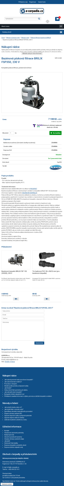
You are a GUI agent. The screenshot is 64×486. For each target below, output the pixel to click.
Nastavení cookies (7, 484)
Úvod (3, 37)
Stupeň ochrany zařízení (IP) (13, 413)
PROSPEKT (33, 189)
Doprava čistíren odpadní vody (13, 447)
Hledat (39, 18)
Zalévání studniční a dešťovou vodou (15, 419)
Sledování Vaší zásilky (11, 443)
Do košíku (57, 133)
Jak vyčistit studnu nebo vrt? (13, 407)
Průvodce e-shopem (10, 384)
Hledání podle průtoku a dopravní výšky (16, 386)
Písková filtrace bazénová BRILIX (41, 37)
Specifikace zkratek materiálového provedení (18, 411)
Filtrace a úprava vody (13, 37)
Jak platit (7, 441)
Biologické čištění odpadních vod (14, 394)
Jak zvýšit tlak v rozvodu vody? (13, 409)
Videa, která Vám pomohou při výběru (16, 390)
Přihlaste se (22, 2)
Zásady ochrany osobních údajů (14, 439)
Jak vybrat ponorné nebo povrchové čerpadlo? (18, 379)
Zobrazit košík (57, 19)
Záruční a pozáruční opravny (13, 437)
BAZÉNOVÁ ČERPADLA (29, 193)
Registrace (32, 2)
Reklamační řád (9, 435)
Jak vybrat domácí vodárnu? (13, 382)
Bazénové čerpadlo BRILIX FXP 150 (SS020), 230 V (14, 272)
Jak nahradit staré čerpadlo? (13, 392)
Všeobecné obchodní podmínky (14, 433)
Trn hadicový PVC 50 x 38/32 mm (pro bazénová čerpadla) (46, 272)
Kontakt (6, 430)
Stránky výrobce (10, 361)
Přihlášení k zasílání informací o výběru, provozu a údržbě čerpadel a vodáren (28, 396)
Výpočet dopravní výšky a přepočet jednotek (18, 415)
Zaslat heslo (42, 2)
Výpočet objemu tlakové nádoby (14, 417)
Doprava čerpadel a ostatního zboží (15, 445)
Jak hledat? (8, 388)
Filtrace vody (25, 37)
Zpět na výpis (58, 58)
